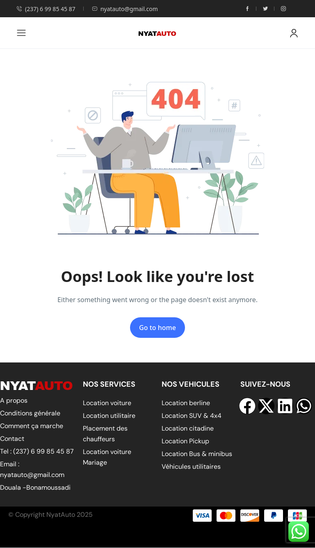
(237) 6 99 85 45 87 (45, 9)
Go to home (157, 327)
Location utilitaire (109, 415)
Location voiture (107, 403)
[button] (294, 33)
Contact (12, 438)
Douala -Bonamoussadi (35, 487)
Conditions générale (30, 413)
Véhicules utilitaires (191, 466)
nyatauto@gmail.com (125, 9)
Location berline (186, 403)
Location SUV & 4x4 (191, 415)
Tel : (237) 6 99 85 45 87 (37, 451)
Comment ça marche (31, 426)
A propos (13, 400)
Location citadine (188, 428)
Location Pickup (185, 441)
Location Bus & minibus (197, 453)
